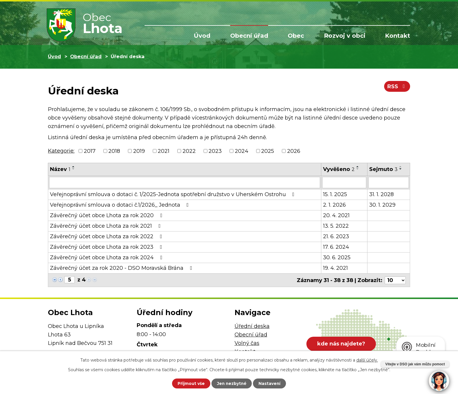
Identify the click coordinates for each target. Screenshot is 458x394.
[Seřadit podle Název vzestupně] (73, 166)
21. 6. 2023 (336, 236)
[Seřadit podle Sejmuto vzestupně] (401, 166)
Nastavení (272, 383)
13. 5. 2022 (336, 225)
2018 (114, 151)
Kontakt (397, 35)
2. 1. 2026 (334, 204)
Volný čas (247, 342)
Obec (296, 35)
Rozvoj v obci (344, 35)
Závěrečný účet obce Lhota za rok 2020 (107, 215)
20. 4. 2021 (336, 215)
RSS (397, 87)
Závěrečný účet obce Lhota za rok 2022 (107, 236)
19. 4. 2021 (335, 268)
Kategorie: (61, 151)
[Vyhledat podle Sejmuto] (388, 182)
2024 (241, 151)
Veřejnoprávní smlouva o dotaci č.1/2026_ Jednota (120, 204)
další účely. (367, 359)
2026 (293, 151)
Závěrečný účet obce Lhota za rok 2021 (106, 225)
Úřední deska (252, 326)
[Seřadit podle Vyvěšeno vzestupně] (358, 166)
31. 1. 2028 (381, 194)
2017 (90, 151)
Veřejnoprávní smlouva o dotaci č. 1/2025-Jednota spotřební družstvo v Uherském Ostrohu (173, 194)
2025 (267, 151)
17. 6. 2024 (336, 246)
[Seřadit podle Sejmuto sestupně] (401, 169)
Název (60, 169)
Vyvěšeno (339, 169)
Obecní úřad (249, 35)
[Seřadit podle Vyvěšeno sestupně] (358, 169)
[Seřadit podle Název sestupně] (73, 169)
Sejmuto (383, 169)
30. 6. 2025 (337, 257)
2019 (139, 151)
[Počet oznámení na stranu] (395, 280)
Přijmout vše (189, 383)
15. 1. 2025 (335, 194)
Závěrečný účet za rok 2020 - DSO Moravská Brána (122, 268)
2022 (189, 151)
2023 (215, 151)
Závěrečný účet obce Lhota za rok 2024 (107, 257)
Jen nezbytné (231, 383)
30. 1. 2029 (382, 204)
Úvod (202, 35)
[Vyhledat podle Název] (184, 182)
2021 (163, 151)
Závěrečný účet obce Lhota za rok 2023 (107, 246)
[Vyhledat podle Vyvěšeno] (344, 182)
